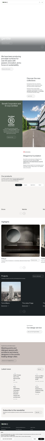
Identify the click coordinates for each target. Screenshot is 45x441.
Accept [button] (41, 438)
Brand (40, 184)
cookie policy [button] (12, 435)
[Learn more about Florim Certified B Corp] (11, 137)
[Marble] (32, 199)
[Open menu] (42, 2)
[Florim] (5, 2)
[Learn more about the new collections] (31, 96)
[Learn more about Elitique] (35, 260)
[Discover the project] (5, 306)
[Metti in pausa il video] (42, 47)
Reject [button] (35, 438)
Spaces (25, 184)
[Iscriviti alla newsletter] (38, 415)
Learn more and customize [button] (7, 438)
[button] (21, 213)
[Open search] (39, 2)
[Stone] (11, 199)
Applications (33, 184)
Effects (18, 184)
